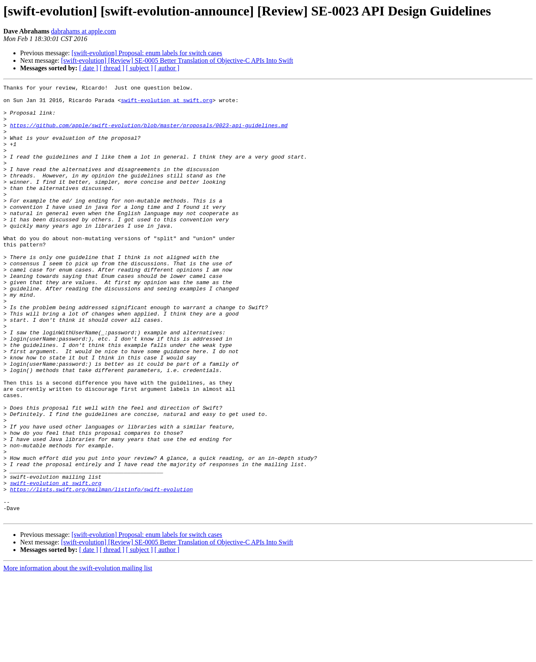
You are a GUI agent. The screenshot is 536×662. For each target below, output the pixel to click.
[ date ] (88, 68)
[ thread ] (112, 68)
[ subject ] (139, 68)
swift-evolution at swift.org (166, 104)
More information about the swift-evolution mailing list (77, 654)
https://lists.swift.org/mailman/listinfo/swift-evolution (101, 571)
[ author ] (167, 68)
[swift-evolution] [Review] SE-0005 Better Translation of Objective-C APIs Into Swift (177, 60)
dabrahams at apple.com (83, 31)
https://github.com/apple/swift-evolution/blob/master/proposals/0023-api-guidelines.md (149, 134)
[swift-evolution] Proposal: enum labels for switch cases (147, 52)
